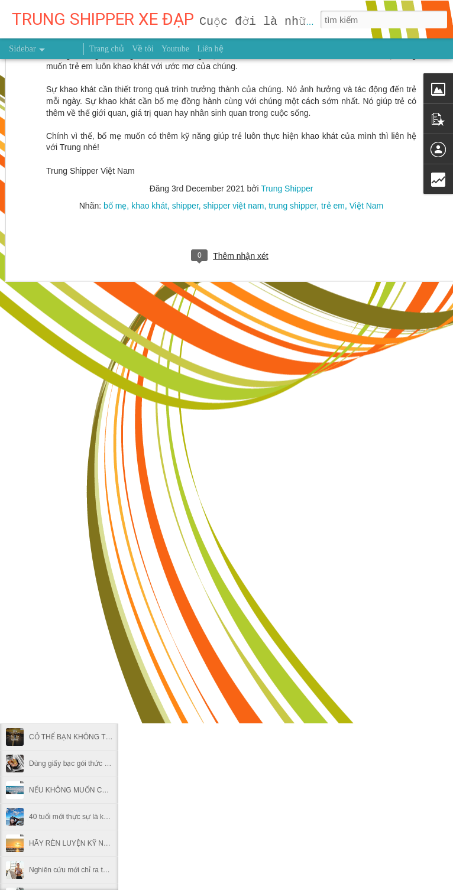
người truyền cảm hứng (262, 648)
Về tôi (142, 48)
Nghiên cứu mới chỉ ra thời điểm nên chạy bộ (100, 870)
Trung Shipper (322, 631)
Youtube (175, 48)
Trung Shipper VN (343, 648)
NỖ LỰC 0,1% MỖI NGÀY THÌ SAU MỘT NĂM (102, 630)
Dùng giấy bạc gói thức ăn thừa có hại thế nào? (104, 763)
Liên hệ (210, 48)
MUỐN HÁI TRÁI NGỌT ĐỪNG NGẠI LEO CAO (104, 551)
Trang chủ (106, 48)
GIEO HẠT (46, 684)
